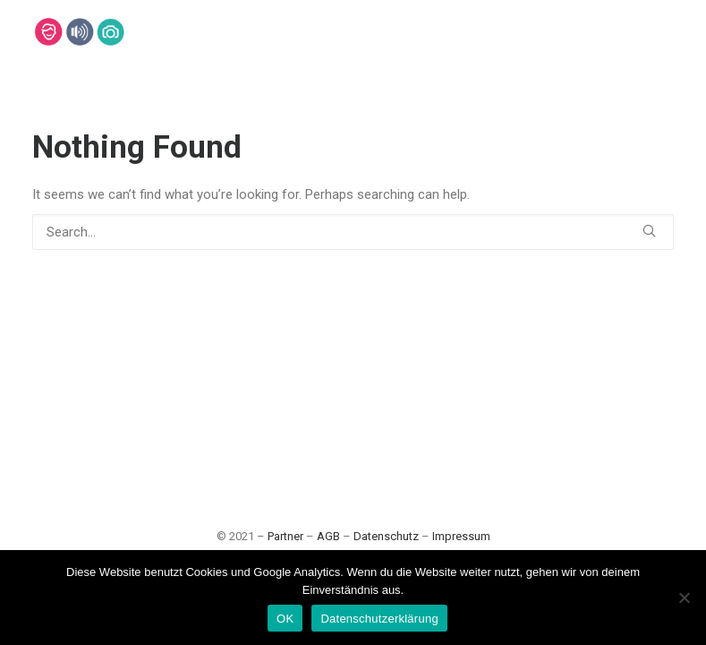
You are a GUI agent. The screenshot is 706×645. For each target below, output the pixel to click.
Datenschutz (386, 536)
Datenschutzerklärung (379, 618)
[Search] (353, 232)
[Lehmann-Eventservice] (48, 31)
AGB (328, 536)
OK (284, 618)
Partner (285, 536)
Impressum (461, 536)
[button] (649, 231)
